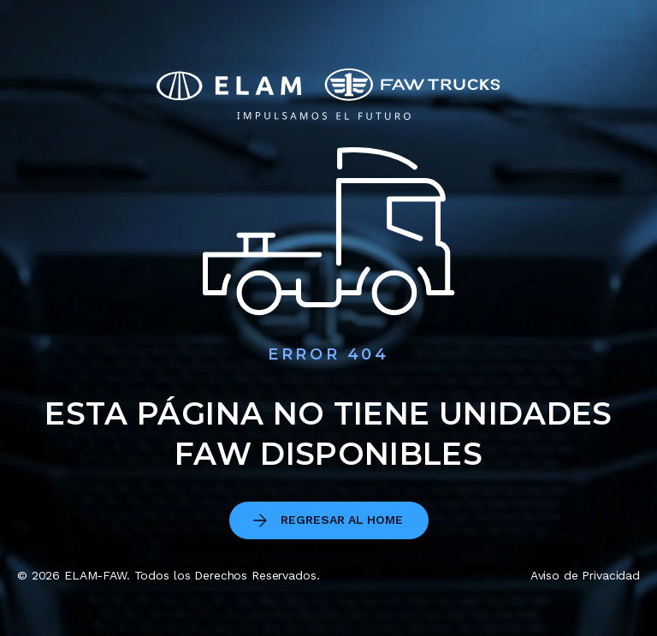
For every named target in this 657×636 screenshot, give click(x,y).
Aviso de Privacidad (585, 575)
